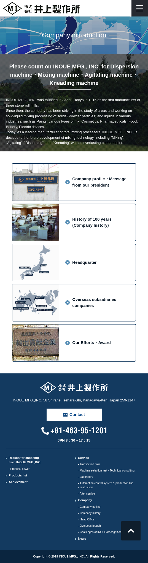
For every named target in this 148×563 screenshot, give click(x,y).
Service (83, 457)
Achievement (18, 482)
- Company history (89, 513)
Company (85, 500)
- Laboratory (85, 476)
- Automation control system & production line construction (105, 485)
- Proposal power (19, 468)
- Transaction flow (88, 464)
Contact (123, 8)
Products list (18, 475)
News (82, 538)
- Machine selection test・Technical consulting (106, 470)
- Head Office (86, 519)
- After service (86, 493)
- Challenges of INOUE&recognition (99, 532)
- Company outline (89, 506)
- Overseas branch (89, 525)
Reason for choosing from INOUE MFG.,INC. (25, 460)
